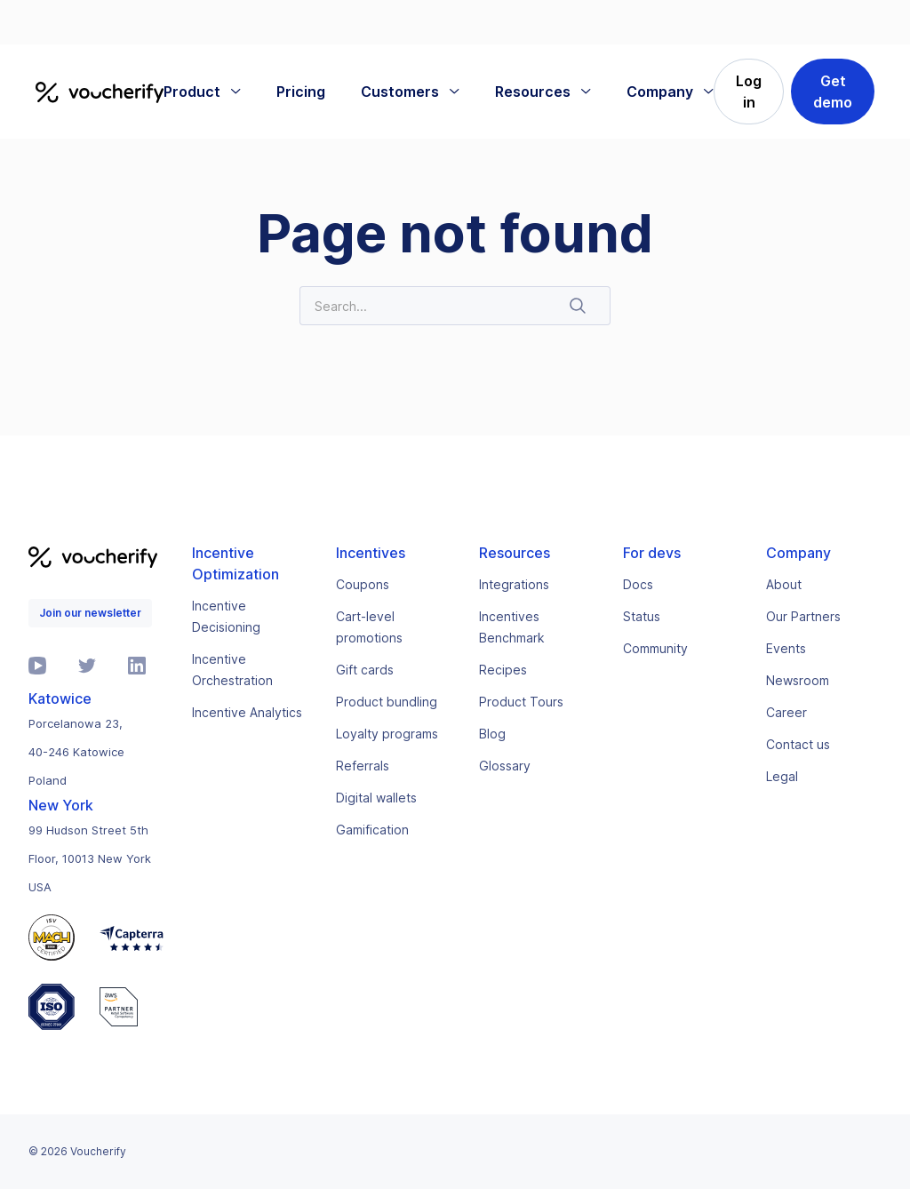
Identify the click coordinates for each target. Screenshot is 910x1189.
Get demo (832, 91)
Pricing (300, 91)
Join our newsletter (90, 612)
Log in (749, 91)
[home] (100, 91)
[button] (202, 91)
